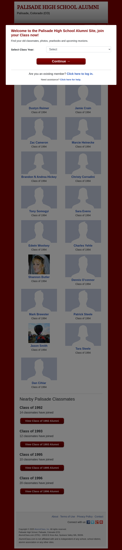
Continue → (61, 61)
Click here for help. (70, 79)
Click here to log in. (80, 73)
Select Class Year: (22, 49)
